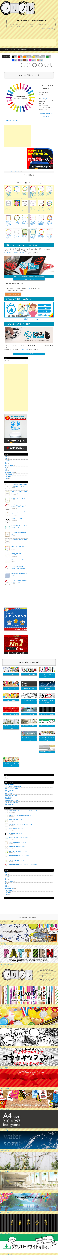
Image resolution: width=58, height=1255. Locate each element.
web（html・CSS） (9, 472)
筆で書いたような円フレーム (18, 518)
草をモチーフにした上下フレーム (19, 560)
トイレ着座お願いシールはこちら (29, 319)
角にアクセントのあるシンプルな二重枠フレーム (20, 837)
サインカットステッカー (29, 279)
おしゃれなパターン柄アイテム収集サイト (47, 739)
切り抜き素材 (8, 798)
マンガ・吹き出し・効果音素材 (29, 701)
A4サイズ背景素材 (29, 688)
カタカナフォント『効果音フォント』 (47, 701)
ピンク (34, 60)
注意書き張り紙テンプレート (11, 800)
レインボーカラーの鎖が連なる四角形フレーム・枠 (41, 223)
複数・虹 (44, 98)
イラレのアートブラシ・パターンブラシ (47, 675)
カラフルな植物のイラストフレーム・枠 (25, 222)
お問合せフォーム (37, 49)
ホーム (6, 49)
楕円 (6, 463)
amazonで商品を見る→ (14, 294)
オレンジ (28, 56)
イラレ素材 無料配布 (9, 784)
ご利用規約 (12, 49)
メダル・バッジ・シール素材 (11, 788)
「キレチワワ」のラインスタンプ (11, 764)
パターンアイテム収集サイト (11, 802)
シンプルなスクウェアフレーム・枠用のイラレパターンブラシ (23, 824)
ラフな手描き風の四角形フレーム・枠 (17, 842)
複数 (41, 60)
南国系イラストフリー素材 (11, 795)
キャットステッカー (23, 349)
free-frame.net (26, 172)
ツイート (5, 34)
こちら (29, 288)
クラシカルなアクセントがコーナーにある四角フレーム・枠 (23, 810)
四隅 (6, 458)
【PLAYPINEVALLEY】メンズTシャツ (29, 739)
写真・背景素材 (8, 797)
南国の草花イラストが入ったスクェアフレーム (25, 237)
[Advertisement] (17, 136)
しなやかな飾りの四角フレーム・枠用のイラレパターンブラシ (23, 864)
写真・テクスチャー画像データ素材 (11, 727)
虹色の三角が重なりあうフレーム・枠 (41, 236)
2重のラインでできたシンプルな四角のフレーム (20, 815)
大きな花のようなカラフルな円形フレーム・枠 (49, 223)
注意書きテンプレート (11, 688)
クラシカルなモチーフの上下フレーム (17, 828)
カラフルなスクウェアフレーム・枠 (16, 208)
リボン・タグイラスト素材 (11, 714)
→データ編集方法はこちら (11, 120)
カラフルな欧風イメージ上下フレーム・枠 (25, 208)
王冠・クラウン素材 (9, 790)
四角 (6, 456)
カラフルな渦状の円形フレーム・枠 (49, 208)
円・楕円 (8, 476)
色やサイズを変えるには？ (24, 49)
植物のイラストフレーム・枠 (18, 498)
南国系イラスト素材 (29, 714)
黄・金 (37, 56)
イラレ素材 (11, 674)
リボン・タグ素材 (9, 793)
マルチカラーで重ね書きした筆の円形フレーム (25, 194)
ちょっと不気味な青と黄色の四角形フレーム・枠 (33, 237)
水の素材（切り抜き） (47, 688)
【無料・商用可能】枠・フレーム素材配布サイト (30, 20)
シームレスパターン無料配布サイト (13, 786)
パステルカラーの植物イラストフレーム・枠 (33, 223)
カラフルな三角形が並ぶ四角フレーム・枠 (8, 208)
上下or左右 (7, 460)
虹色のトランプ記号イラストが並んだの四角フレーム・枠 (49, 238)
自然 (6, 469)
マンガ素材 (7, 791)
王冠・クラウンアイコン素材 (47, 714)
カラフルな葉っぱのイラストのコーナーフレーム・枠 (41, 208)
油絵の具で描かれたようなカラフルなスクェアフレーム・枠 (8, 223)
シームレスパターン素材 (29, 674)
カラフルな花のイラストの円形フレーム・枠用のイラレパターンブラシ (33, 195)
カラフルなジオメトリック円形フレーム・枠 (8, 237)
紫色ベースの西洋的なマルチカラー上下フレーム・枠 (33, 208)
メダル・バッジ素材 (11, 700)
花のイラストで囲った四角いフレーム (17, 851)
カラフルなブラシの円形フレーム (16, 193)
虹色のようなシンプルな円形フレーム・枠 (16, 237)
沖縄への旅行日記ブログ (10, 804)
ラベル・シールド (9, 465)
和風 (6, 470)
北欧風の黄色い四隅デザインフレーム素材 (19, 855)
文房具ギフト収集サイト (46, 751)
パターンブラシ (8, 474)
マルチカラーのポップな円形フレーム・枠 (49, 194)
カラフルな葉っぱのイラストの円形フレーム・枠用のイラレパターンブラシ (8, 195)
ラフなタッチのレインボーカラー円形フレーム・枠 (41, 194)
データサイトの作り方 (47, 726)
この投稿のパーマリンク (35, 172)
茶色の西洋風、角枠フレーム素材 (19, 539)
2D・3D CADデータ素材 (29, 726)
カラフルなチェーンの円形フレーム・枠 (16, 222)
